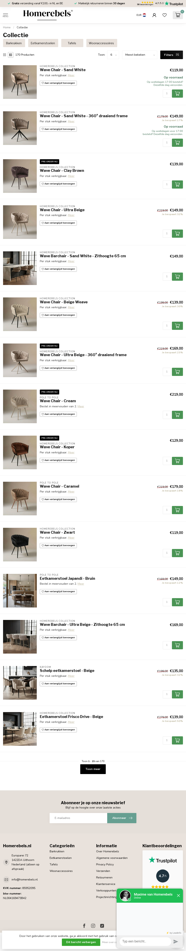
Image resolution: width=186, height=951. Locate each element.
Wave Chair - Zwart (57, 532)
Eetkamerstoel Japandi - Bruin (67, 578)
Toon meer (93, 769)
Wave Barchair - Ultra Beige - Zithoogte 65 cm (82, 624)
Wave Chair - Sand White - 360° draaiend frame (84, 116)
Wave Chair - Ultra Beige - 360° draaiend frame (83, 355)
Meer (71, 75)
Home (7, 27)
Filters (171, 55)
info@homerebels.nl (25, 879)
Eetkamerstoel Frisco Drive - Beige (71, 717)
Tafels (54, 864)
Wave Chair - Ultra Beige (62, 210)
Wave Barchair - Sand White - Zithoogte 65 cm (83, 256)
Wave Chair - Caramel (59, 486)
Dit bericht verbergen (81, 942)
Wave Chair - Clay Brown (62, 170)
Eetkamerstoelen (61, 858)
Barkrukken (57, 851)
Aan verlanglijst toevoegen (58, 83)
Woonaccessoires (61, 871)
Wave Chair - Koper (57, 447)
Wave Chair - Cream (58, 401)
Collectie (22, 27)
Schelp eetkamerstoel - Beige (67, 670)
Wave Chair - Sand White (63, 70)
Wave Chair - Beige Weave (64, 302)
